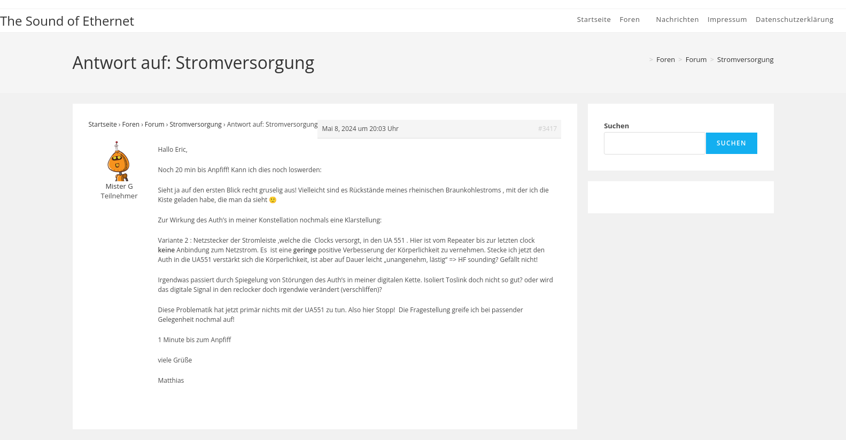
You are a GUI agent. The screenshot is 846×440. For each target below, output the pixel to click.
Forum (155, 124)
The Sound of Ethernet (67, 20)
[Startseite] (642, 59)
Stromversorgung (745, 59)
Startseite (103, 124)
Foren (130, 124)
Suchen (616, 125)
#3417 (547, 128)
